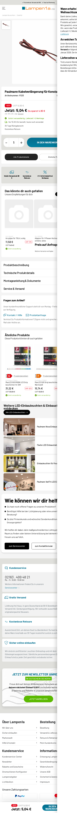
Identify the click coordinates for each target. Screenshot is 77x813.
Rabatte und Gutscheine (12, 766)
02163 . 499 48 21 (17, 577)
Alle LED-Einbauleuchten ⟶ (17, 412)
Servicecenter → (12, 587)
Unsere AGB (45, 772)
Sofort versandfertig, (26, 118)
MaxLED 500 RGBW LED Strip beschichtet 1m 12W (17, 383)
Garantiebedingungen (49, 761)
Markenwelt (7, 738)
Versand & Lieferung (49, 733)
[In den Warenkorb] (50, 142)
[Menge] (14, 142)
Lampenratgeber (9, 777)
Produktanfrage (36, 315)
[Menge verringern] (6, 142)
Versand (20, 114)
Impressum (45, 782)
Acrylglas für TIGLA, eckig (15, 238)
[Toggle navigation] (3, 8)
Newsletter (7, 761)
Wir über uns (7, 728)
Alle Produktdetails (21, 157)
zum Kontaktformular (44, 546)
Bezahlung (44, 728)
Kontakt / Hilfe (12, 315)
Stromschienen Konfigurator (14, 772)
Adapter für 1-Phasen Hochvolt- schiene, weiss (47, 239)
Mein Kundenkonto (48, 743)
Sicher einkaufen (9, 733)
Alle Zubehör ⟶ (63, 194)
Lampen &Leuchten (8, 15)
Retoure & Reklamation (50, 738)
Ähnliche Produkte (55, 157)
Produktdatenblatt (21, 376)
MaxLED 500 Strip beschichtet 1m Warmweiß (47, 383)
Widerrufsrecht (46, 766)
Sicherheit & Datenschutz (51, 777)
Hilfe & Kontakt (8, 743)
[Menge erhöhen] (21, 142)
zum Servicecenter (17, 546)
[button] (6, 25)
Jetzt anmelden (38, 699)
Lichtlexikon (7, 782)
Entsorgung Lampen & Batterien (54, 756)
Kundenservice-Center (12, 756)
